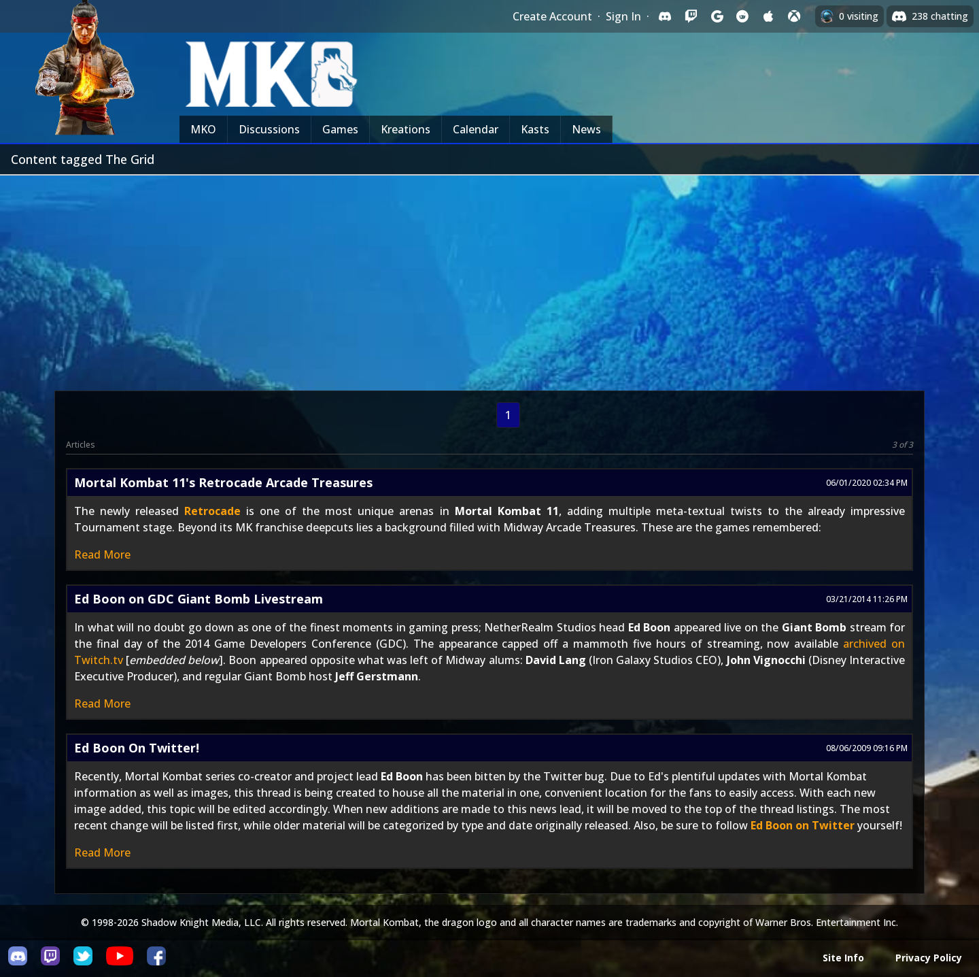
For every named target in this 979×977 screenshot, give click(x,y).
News (586, 129)
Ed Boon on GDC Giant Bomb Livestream (198, 599)
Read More (102, 554)
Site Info (843, 957)
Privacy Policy (928, 957)
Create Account (552, 16)
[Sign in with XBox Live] (794, 16)
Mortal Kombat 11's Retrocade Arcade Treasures (223, 482)
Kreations (405, 129)
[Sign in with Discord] (665, 16)
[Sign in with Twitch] (691, 16)
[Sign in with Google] (716, 16)
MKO (203, 129)
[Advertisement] (489, 277)
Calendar (475, 129)
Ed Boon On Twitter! (136, 748)
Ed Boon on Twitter (803, 825)
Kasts (535, 129)
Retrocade (212, 510)
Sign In (623, 16)
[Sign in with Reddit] (742, 16)
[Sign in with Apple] (768, 16)
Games (340, 129)
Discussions (269, 129)
